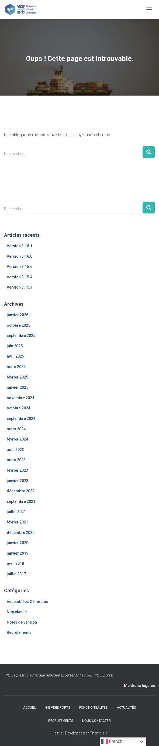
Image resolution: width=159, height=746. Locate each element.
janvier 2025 (17, 387)
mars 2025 (16, 367)
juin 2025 (15, 346)
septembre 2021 (21, 501)
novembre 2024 (20, 398)
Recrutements (19, 632)
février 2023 (17, 470)
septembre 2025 (21, 335)
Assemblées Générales (27, 601)
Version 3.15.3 (19, 287)
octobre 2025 (18, 325)
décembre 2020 (20, 532)
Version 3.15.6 (19, 266)
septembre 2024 (21, 418)
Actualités (126, 707)
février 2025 (17, 377)
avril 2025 (15, 356)
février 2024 (17, 439)
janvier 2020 (17, 543)
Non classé (17, 612)
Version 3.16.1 (19, 246)
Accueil (29, 707)
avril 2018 (15, 563)
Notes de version (22, 622)
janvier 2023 (17, 481)
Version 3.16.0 (19, 256)
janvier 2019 (17, 553)
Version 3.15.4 (19, 277)
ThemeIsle (98, 733)
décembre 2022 (20, 491)
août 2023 (15, 449)
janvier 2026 (17, 315)
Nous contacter (96, 721)
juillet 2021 (16, 512)
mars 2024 (16, 429)
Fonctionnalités (93, 707)
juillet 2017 (16, 574)
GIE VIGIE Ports (57, 707)
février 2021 (17, 522)
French (111, 741)
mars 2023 (16, 460)
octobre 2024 (18, 408)
